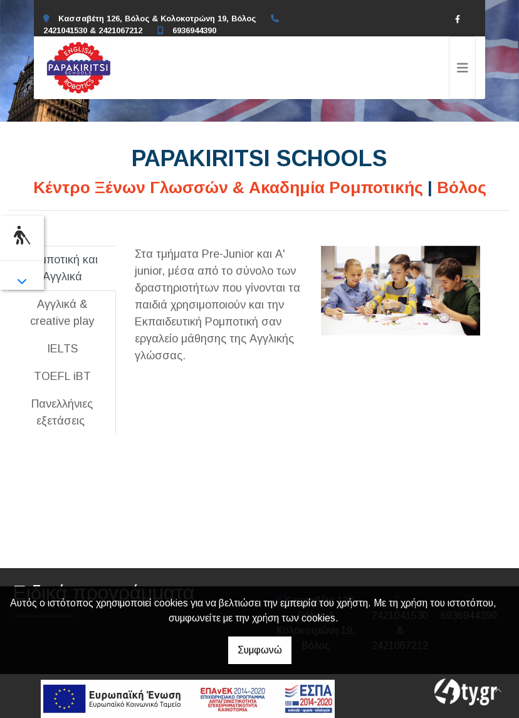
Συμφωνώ (260, 650)
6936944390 (194, 30)
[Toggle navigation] (462, 67)
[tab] (62, 268)
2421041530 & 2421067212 (92, 30)
